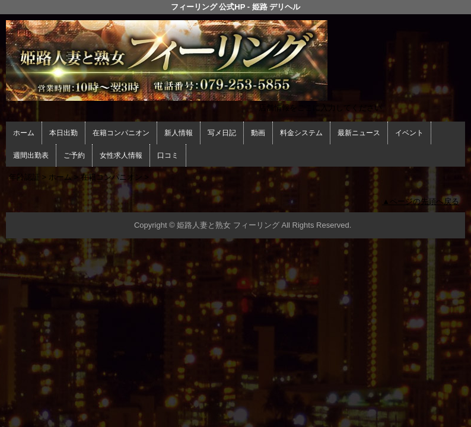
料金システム (301, 133)
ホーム (23, 133)
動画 (258, 133)
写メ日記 (222, 133)
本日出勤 (63, 133)
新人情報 (178, 133)
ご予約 (74, 155)
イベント (409, 133)
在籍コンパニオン (121, 133)
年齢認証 (24, 177)
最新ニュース (359, 133)
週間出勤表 (31, 155)
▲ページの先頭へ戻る (420, 201)
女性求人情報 (121, 155)
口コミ (168, 155)
